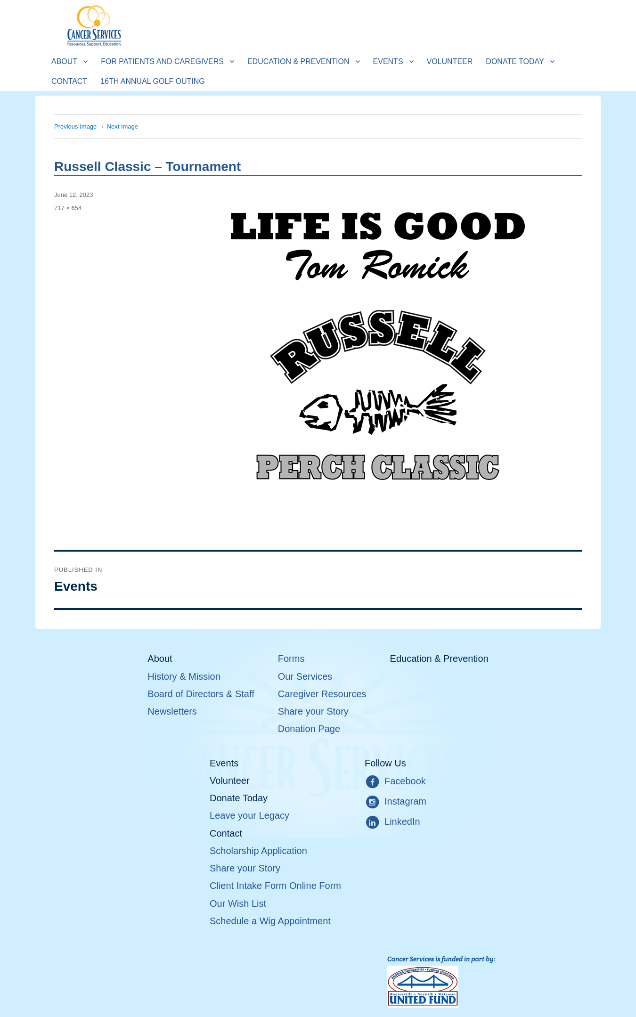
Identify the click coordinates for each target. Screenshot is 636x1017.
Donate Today (515, 61)
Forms (291, 658)
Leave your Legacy (249, 815)
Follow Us (385, 763)
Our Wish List (238, 903)
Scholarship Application (258, 851)
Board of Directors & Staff (200, 694)
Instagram (395, 802)
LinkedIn (392, 822)
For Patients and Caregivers (162, 61)
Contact (69, 81)
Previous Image (75, 126)
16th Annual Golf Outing (152, 81)
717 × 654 (68, 208)
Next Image (122, 126)
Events (388, 61)
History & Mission (183, 676)
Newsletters (171, 711)
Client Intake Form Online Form (275, 885)
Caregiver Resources (322, 694)
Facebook (395, 781)
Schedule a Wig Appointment (270, 921)
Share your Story (313, 711)
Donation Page (309, 729)
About (64, 61)
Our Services (305, 676)
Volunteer (450, 61)
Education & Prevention (298, 61)
